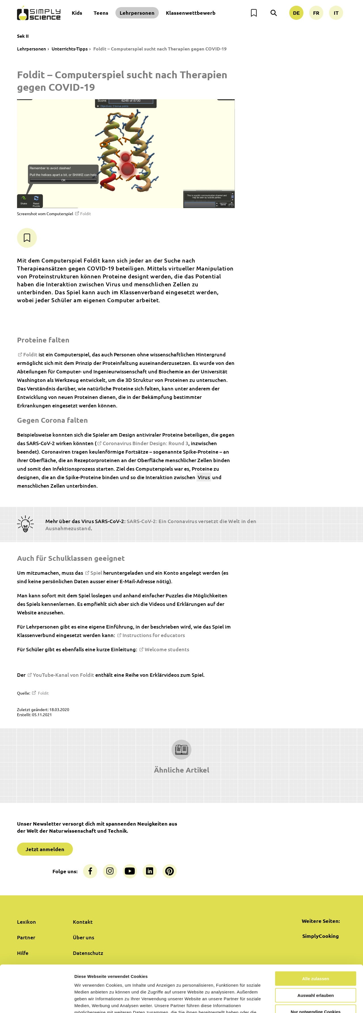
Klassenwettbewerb (191, 12)
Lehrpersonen (137, 12)
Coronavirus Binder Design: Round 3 (145, 443)
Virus (204, 477)
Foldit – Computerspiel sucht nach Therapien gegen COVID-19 (160, 49)
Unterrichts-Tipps (70, 48)
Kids (77, 12)
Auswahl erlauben (315, 955)
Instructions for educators (154, 635)
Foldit (85, 213)
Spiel (96, 572)
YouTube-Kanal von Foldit (63, 674)
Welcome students (167, 649)
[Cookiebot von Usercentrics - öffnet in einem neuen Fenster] (37, 1002)
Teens (101, 12)
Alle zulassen (315, 938)
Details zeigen (301, 1001)
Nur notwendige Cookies (316, 971)
